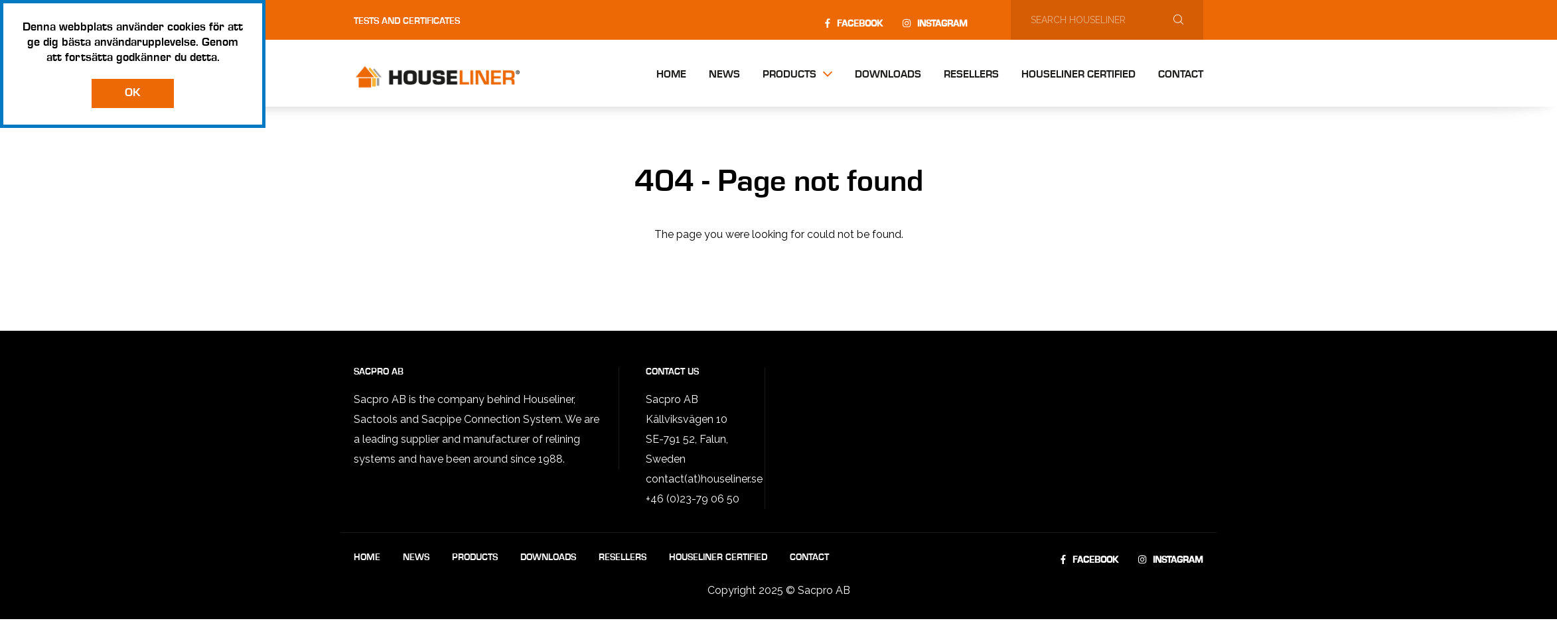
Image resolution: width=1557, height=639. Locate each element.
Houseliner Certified (1078, 75)
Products (789, 75)
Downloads (888, 75)
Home (671, 75)
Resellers (971, 75)
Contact (1180, 75)
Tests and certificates (407, 21)
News (724, 75)
